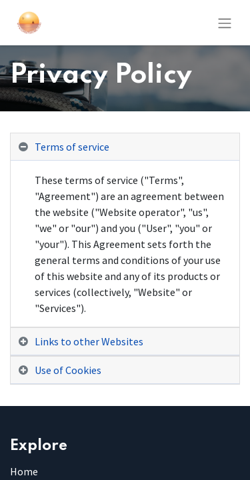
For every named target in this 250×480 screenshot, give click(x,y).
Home (24, 471)
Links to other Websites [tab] (89, 341)
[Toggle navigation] (224, 23)
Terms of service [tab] (72, 146)
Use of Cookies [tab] (68, 370)
